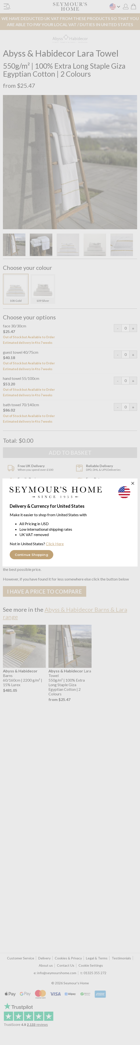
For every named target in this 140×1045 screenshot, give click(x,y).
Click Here (55, 543)
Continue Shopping (31, 555)
